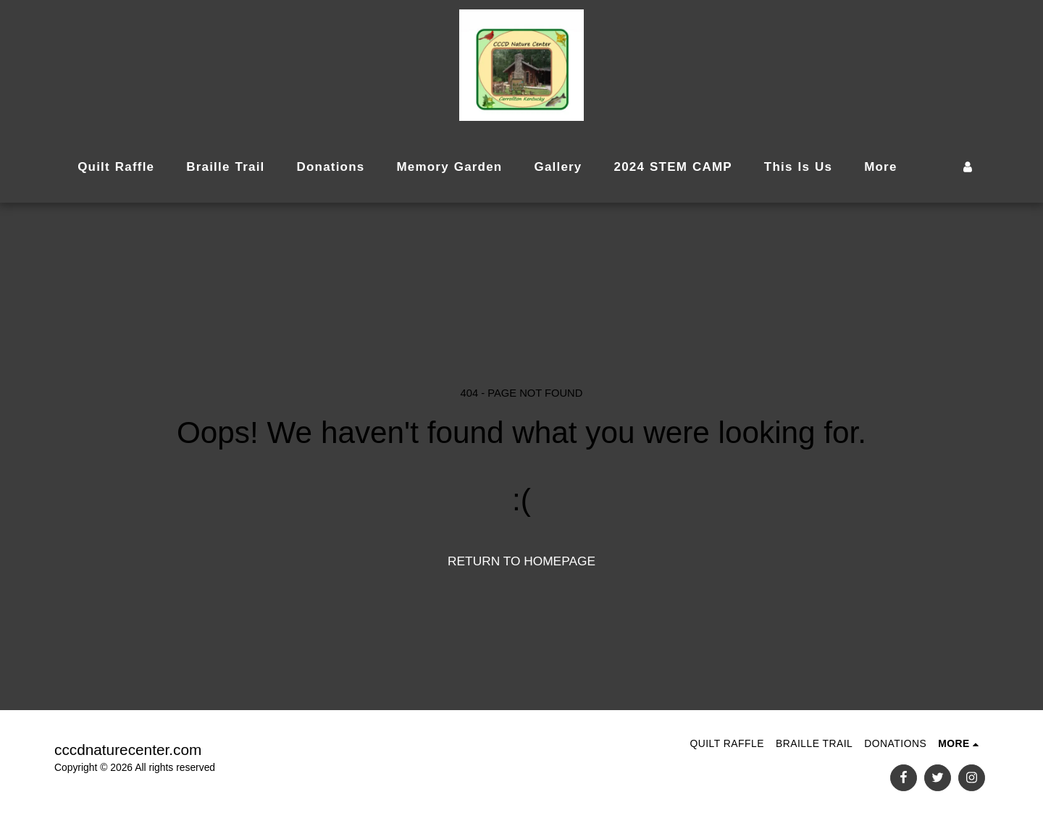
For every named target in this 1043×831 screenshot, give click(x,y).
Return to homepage (521, 561)
